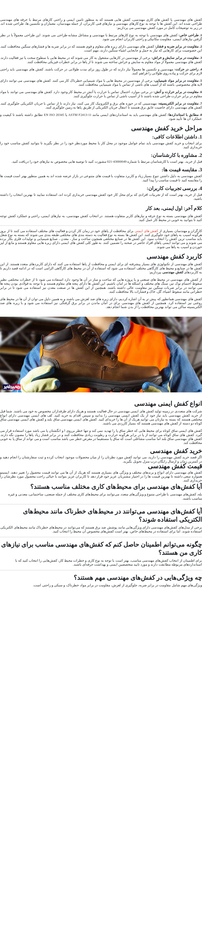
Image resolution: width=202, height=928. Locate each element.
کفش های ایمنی (146, 231)
